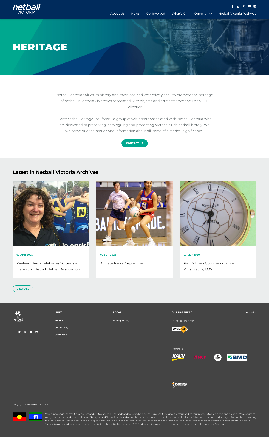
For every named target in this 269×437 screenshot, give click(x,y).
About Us (60, 320)
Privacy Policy (121, 320)
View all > (250, 312)
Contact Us (134, 143)
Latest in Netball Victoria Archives (55, 172)
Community (61, 327)
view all (23, 288)
